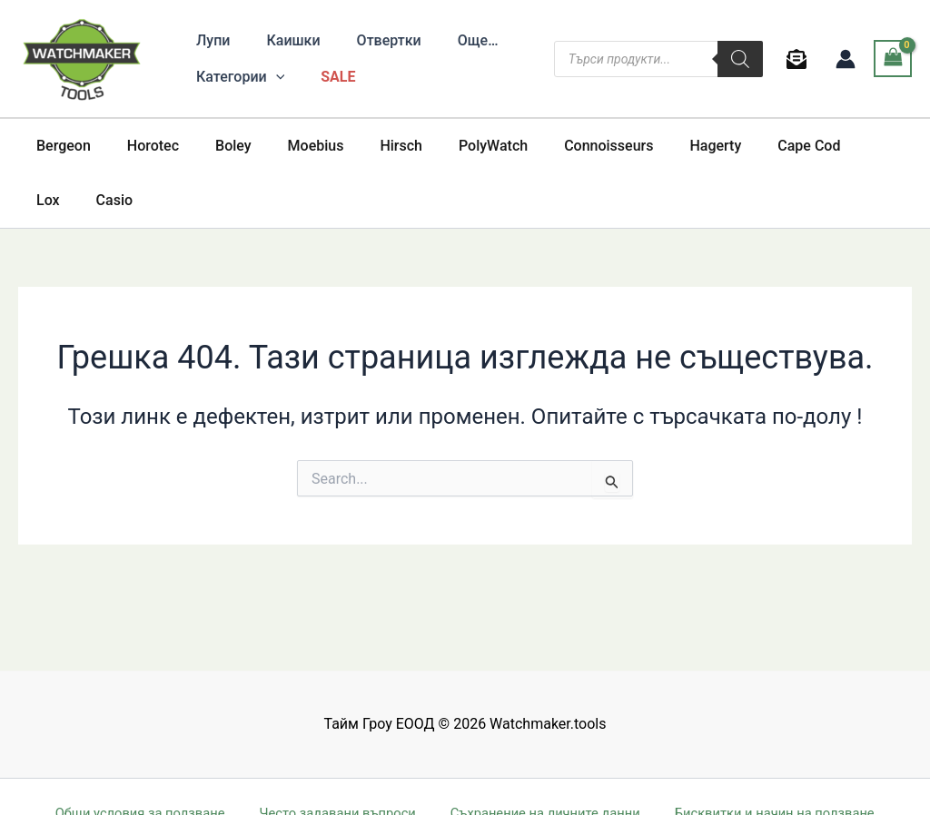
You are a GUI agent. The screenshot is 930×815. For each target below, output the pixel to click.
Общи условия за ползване (142, 757)
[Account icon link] (846, 59)
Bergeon (60, 145)
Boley (215, 145)
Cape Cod (747, 145)
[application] (272, 77)
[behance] (799, 59)
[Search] (740, 59)
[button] (236, 77)
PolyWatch (453, 145)
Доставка (768, 781)
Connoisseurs (561, 145)
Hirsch (368, 145)
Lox (819, 145)
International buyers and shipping (537, 781)
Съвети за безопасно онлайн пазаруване (275, 781)
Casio (878, 145)
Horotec (142, 145)
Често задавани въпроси (334, 757)
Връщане (690, 781)
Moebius (290, 145)
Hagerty (661, 145)
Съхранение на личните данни (537, 757)
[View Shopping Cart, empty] (893, 58)
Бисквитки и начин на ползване (765, 757)
